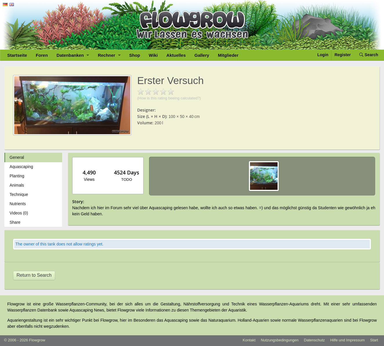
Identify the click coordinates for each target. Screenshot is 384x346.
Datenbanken (73, 55)
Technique (19, 194)
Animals (17, 185)
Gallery (202, 55)
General (17, 157)
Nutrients (18, 203)
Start (374, 340)
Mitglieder (228, 55)
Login (322, 54)
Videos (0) (19, 213)
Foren (42, 55)
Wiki (153, 55)
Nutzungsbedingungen (279, 340)
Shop (134, 55)
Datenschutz (314, 340)
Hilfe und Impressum (347, 340)
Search (368, 54)
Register (342, 54)
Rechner (109, 55)
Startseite (17, 55)
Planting (17, 176)
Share (15, 222)
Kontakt (249, 340)
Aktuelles (176, 55)
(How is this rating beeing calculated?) (169, 98)
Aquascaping (21, 166)
